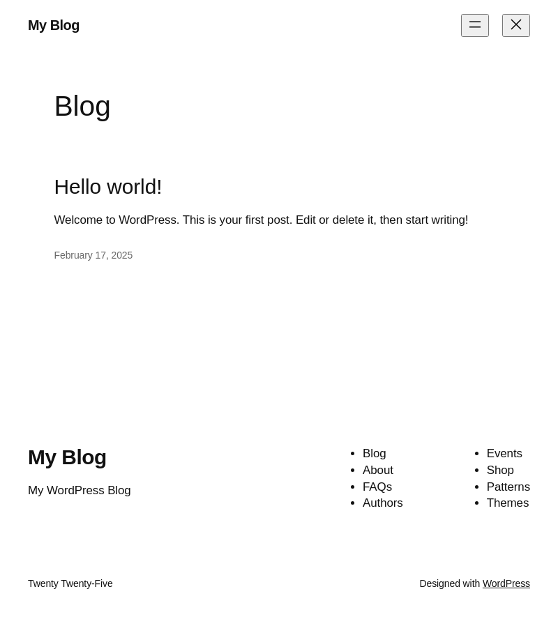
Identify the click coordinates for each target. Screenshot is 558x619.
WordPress (506, 583)
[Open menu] (475, 25)
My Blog (54, 25)
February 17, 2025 (93, 255)
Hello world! (108, 186)
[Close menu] (516, 25)
